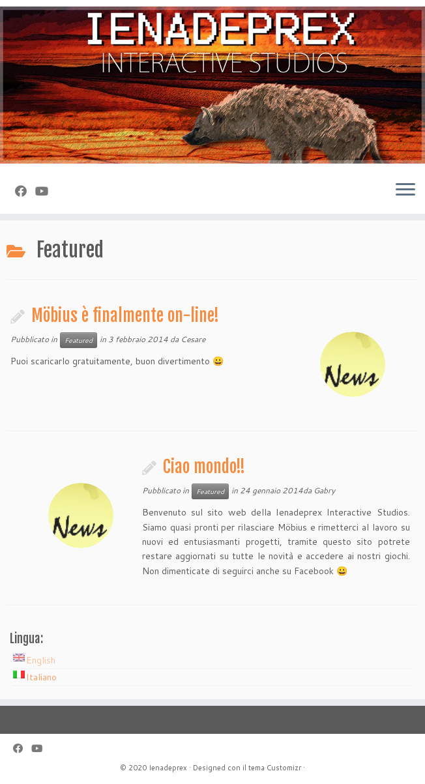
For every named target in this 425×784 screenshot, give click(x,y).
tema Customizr (274, 767)
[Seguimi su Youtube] (46, 190)
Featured (79, 340)
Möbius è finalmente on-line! (125, 315)
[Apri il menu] (405, 190)
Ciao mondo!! (204, 466)
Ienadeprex (168, 767)
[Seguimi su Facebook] (25, 190)
